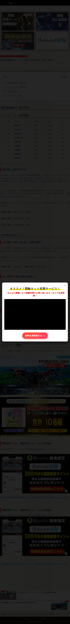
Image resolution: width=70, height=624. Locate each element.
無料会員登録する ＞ (35, 335)
